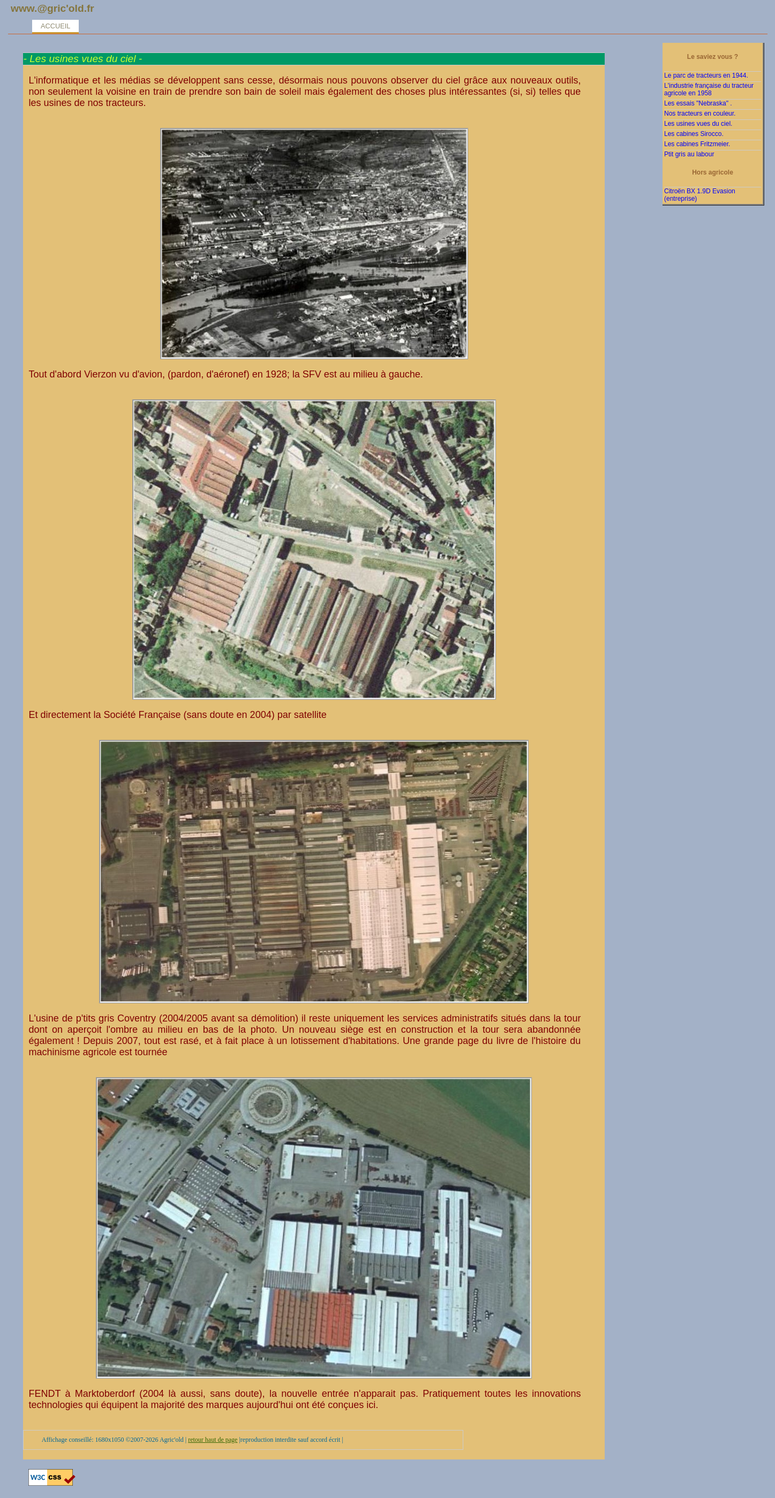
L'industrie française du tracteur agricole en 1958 (709, 89)
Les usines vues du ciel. (698, 123)
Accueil (55, 26)
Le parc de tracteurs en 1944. (706, 75)
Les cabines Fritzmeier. (697, 144)
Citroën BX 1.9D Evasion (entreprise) (699, 194)
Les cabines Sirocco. (694, 134)
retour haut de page (212, 1439)
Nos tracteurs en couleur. (699, 113)
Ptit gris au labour (689, 154)
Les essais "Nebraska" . (698, 103)
